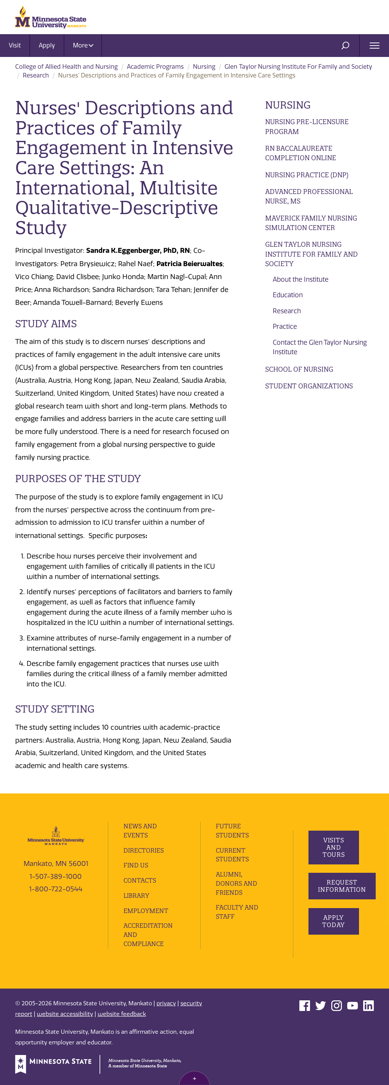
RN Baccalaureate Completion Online (300, 153)
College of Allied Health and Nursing (66, 66)
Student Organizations (309, 386)
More (83, 45)
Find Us (135, 865)
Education (288, 295)
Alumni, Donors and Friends (236, 883)
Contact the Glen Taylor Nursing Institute (320, 347)
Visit (15, 45)
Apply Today (333, 921)
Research (36, 75)
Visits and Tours (333, 847)
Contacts (139, 880)
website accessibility (65, 1014)
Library (136, 895)
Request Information (342, 885)
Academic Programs (155, 66)
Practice (285, 326)
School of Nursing (299, 369)
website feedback (122, 1014)
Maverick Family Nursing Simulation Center (311, 223)
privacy (166, 1003)
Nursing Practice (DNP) (306, 175)
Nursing (204, 66)
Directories (143, 850)
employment (145, 911)
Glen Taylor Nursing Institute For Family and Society (298, 66)
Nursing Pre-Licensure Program (307, 127)
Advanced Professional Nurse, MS (309, 196)
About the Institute (301, 279)
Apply (47, 45)
